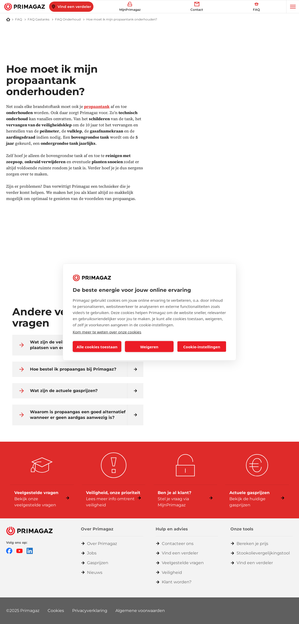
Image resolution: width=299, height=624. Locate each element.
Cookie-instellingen (201, 346)
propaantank (97, 106)
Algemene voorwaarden (140, 610)
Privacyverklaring (89, 610)
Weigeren (149, 346)
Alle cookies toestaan (97, 346)
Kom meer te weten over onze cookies (107, 332)
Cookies (56, 610)
